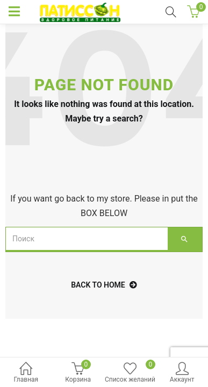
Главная (26, 373)
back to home (104, 285)
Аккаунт (182, 373)
